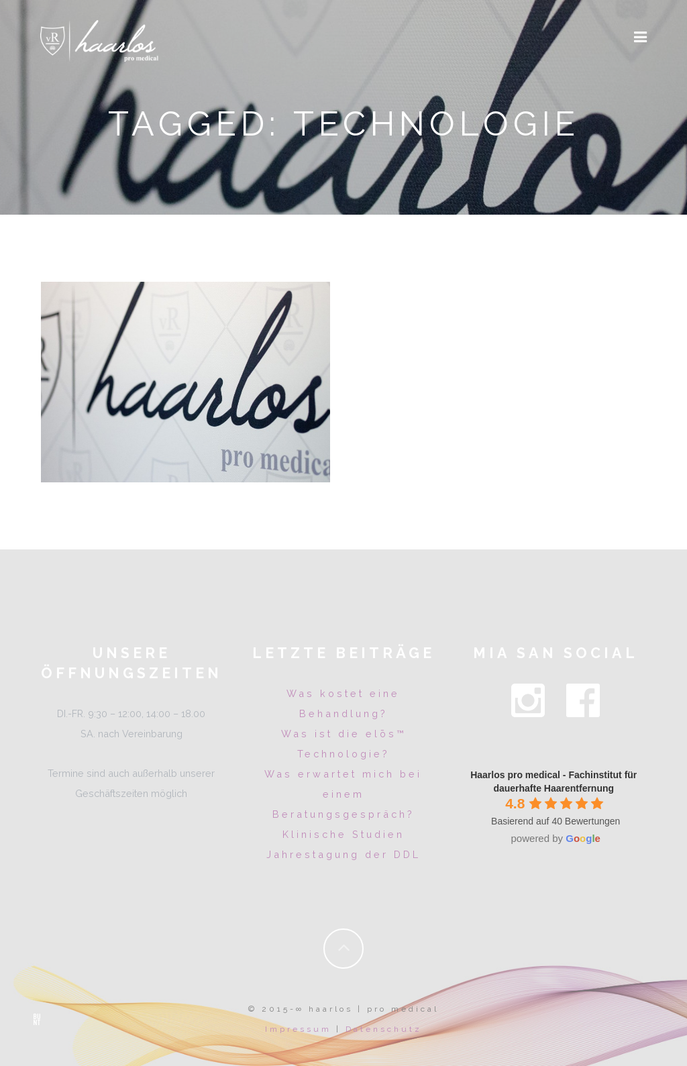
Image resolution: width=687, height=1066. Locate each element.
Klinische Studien (343, 834)
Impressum (298, 1029)
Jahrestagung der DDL (343, 854)
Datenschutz (384, 1029)
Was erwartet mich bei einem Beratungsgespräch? (343, 794)
